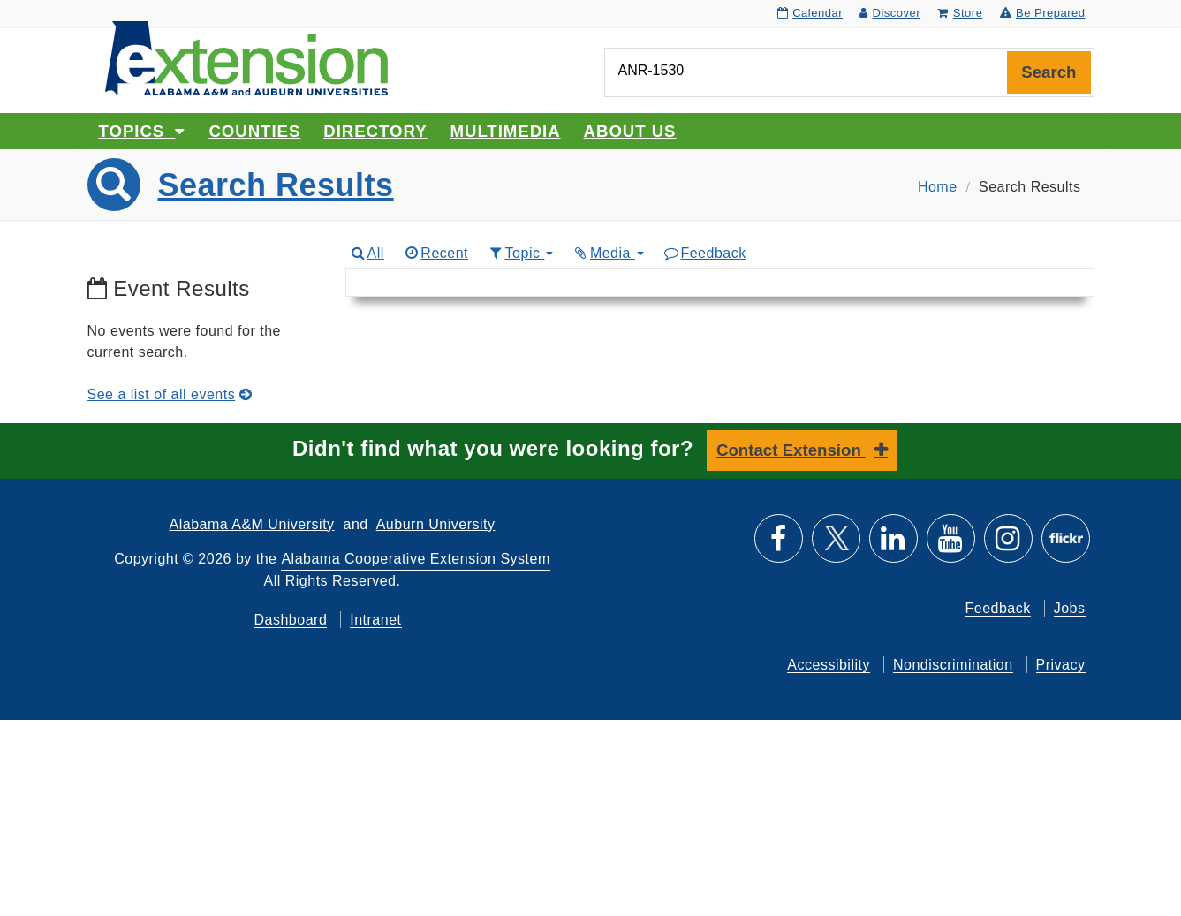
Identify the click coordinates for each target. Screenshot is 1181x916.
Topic (520, 253)
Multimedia (505, 131)
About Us (630, 131)
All (366, 253)
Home (938, 186)
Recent (435, 253)
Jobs (1070, 608)
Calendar (810, 12)
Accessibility (828, 664)
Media (608, 253)
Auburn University (436, 524)
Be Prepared (1043, 12)
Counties (254, 131)
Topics (142, 131)
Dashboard (291, 619)
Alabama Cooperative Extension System (415, 558)
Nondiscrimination (953, 664)
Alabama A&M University (252, 524)
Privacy (1061, 664)
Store (959, 12)
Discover (889, 12)
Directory (375, 131)
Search (1048, 72)
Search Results (276, 185)
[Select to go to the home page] (246, 56)
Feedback (704, 253)
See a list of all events (170, 394)
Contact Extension (791, 450)
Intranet (375, 619)
